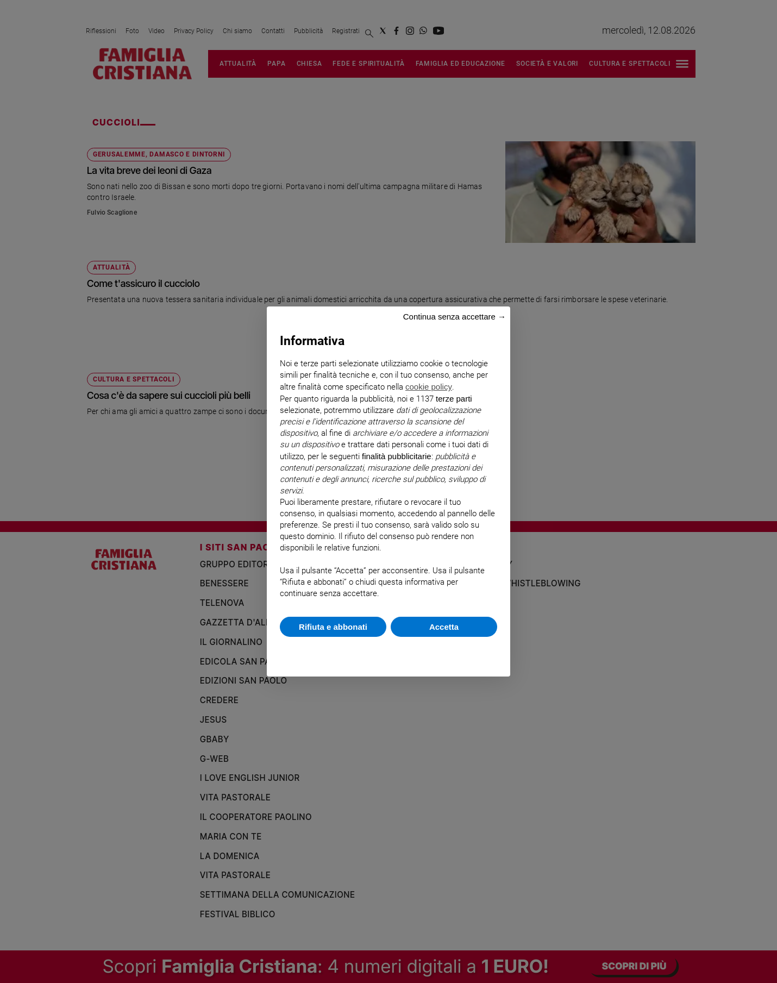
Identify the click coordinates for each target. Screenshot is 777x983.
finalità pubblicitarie (396, 456)
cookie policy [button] (428, 386)
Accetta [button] (444, 626)
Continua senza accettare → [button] (454, 316)
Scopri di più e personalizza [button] (388, 651)
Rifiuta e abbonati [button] (333, 626)
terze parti (454, 398)
